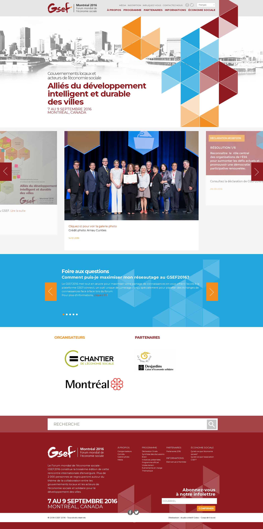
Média (122, 5)
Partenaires (153, 10)
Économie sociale (201, 10)
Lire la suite (17, 210)
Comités (121, 454)
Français (202, 5)
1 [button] (63, 314)
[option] (131, 190)
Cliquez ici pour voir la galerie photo (93, 226)
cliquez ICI (100, 295)
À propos (114, 10)
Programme (132, 10)
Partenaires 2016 (173, 451)
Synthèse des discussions (153, 454)
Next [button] (257, 171)
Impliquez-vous (152, 5)
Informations (175, 10)
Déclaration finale (149, 451)
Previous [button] (6, 171)
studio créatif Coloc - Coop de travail (198, 517)
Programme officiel (150, 462)
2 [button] (66, 314)
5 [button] (76, 314)
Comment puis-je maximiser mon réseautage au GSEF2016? (125, 277)
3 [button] (70, 314)
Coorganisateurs (125, 451)
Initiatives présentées (151, 460)
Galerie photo (123, 457)
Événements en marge (152, 468)
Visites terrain (148, 465)
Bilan (144, 457)
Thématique (147, 471)
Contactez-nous (172, 5)
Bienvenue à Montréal (176, 462)
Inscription (134, 5)
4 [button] (73, 314)
